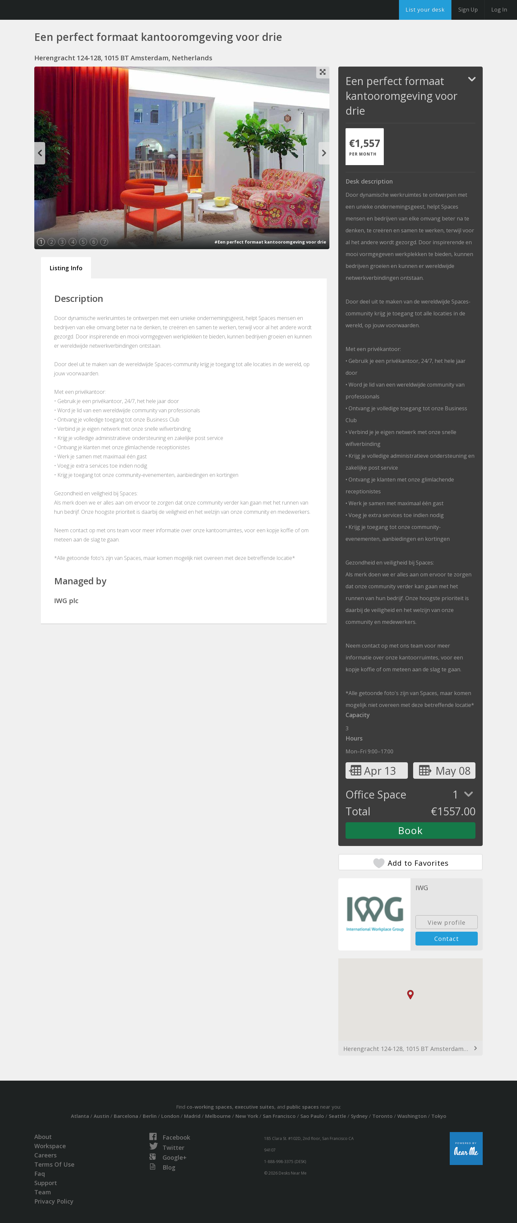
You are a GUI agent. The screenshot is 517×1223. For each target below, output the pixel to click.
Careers (45, 1155)
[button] (410, 995)
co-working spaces (209, 1106)
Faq (39, 1174)
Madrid (192, 1116)
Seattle (337, 1116)
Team (42, 1192)
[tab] (365, 146)
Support (45, 1183)
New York (246, 1116)
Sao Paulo (312, 1116)
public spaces (303, 1106)
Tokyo (438, 1116)
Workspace (50, 1146)
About (43, 1137)
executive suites (254, 1106)
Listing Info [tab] (65, 268)
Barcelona (126, 1116)
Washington (412, 1116)
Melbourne (218, 1116)
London (170, 1116)
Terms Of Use (54, 1164)
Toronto (382, 1116)
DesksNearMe (46, 10)
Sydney (359, 1116)
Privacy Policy (54, 1201)
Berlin (150, 1116)
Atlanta (80, 1116)
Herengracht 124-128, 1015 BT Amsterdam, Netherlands (410, 1049)
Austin (101, 1116)
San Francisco (279, 1116)
